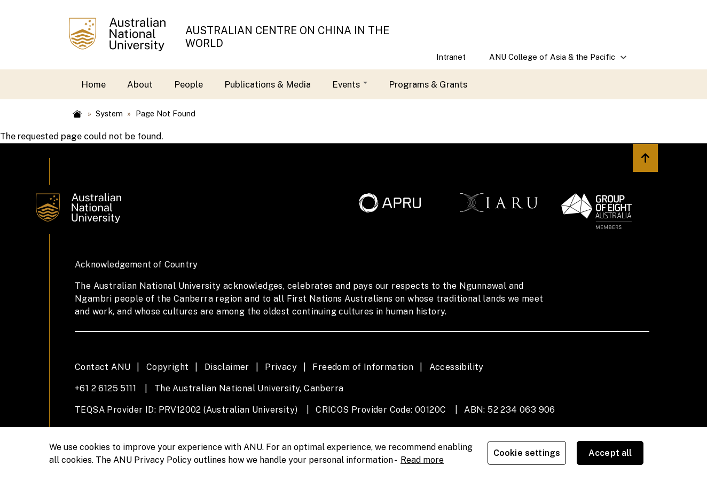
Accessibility (456, 367)
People (188, 84)
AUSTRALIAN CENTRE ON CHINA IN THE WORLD (287, 36)
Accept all (612, 454)
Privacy (281, 367)
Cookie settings (529, 454)
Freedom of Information (362, 367)
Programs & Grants (428, 84)
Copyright (167, 367)
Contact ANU (102, 367)
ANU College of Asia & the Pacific (553, 60)
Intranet (451, 56)
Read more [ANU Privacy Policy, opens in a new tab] (422, 460)
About (140, 84)
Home (93, 84)
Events (349, 84)
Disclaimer (227, 367)
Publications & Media (267, 84)
